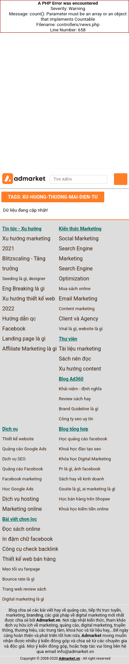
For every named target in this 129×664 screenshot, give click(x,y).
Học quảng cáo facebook (83, 438)
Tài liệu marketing (80, 349)
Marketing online (22, 509)
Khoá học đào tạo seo (80, 448)
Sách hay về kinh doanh (81, 478)
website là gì (91, 328)
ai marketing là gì (98, 488)
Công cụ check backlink (30, 549)
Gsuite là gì (69, 488)
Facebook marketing (22, 478)
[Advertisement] (64, 100)
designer (37, 278)
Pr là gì (65, 468)
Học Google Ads (18, 488)
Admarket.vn (48, 620)
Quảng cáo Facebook (22, 468)
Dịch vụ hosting (20, 499)
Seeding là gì (14, 278)
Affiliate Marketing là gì (29, 349)
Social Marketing (79, 238)
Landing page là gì (24, 339)
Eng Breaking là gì (23, 288)
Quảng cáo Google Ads (24, 448)
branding (35, 615)
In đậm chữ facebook (27, 539)
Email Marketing (78, 298)
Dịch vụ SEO (14, 458)
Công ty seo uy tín (76, 418)
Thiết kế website (18, 438)
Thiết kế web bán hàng (29, 559)
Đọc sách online (21, 529)
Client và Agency (78, 318)
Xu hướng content (80, 369)
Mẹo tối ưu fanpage (21, 569)
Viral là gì (68, 328)
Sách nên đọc (75, 359)
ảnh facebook (87, 468)
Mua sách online (75, 288)
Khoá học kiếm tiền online (84, 508)
